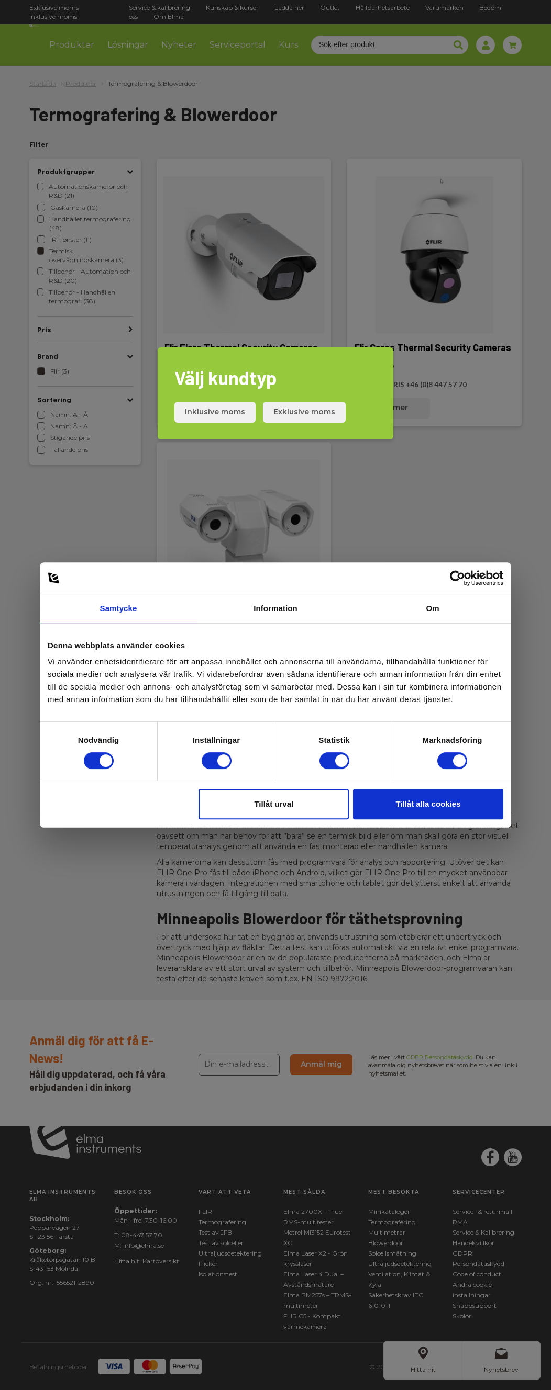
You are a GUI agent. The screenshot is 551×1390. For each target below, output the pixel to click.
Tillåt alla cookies (427, 803)
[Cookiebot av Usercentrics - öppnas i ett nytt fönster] (457, 578)
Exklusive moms (304, 411)
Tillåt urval (273, 803)
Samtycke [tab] (118, 608)
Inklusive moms (215, 411)
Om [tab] (432, 608)
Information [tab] (275, 608)
